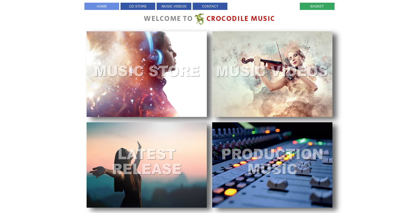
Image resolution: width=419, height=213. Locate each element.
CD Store (138, 6)
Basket (317, 6)
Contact (210, 6)
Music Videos (174, 6)
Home (102, 6)
